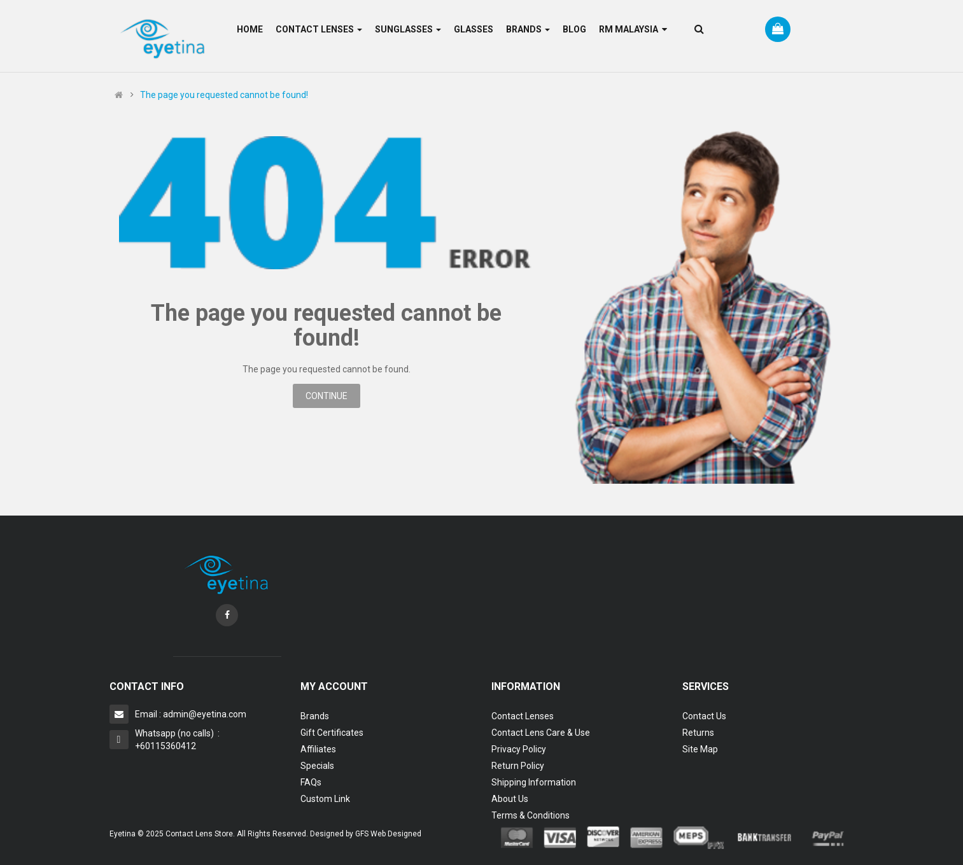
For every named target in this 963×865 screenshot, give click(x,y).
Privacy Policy (518, 749)
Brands (314, 716)
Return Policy (517, 766)
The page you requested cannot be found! (224, 94)
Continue (327, 396)
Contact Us (704, 716)
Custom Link (325, 799)
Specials (317, 766)
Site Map (700, 749)
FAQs (310, 782)
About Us (509, 799)
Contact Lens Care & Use (540, 733)
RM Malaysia (633, 29)
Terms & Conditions (530, 815)
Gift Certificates (331, 733)
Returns (698, 733)
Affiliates (318, 749)
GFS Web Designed (388, 833)
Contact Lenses (522, 716)
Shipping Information (533, 782)
